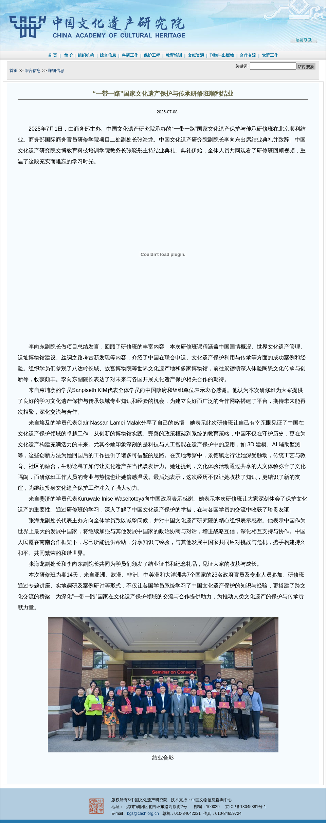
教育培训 (174, 55)
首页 (14, 70)
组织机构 (86, 55)
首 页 (52, 55)
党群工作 (270, 55)
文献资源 (196, 55)
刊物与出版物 (222, 55)
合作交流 (248, 55)
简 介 (68, 55)
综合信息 (108, 55)
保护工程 (152, 55)
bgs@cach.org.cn (143, 813)
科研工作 (130, 55)
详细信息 (56, 70)
